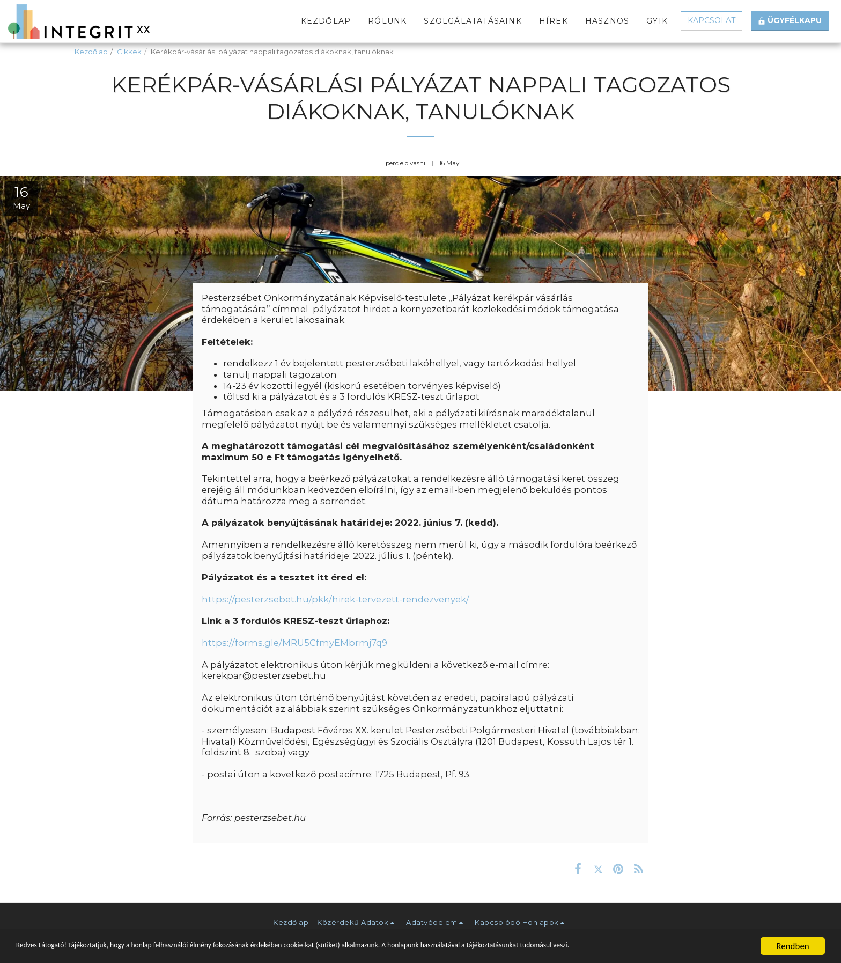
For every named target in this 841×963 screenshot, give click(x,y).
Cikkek (129, 51)
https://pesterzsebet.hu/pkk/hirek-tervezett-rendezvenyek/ (335, 599)
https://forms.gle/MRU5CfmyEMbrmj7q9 (294, 642)
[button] (357, 922)
